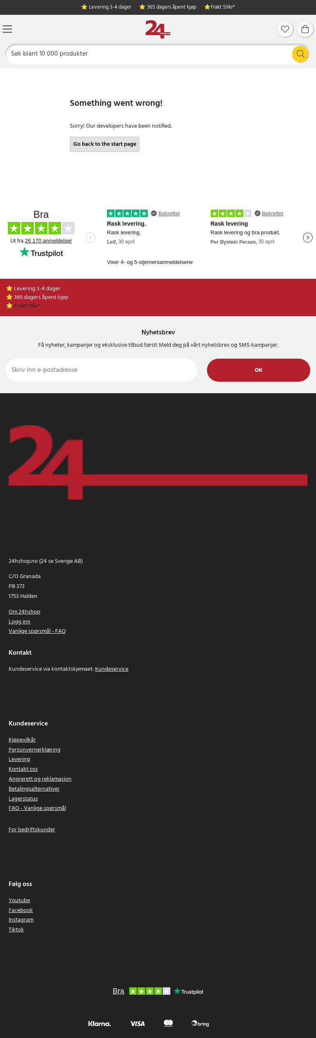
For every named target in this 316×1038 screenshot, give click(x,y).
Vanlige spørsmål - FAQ (37, 631)
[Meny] (7, 29)
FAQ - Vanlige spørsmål (37, 808)
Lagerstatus (23, 799)
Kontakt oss (23, 769)
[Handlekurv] (305, 29)
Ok (259, 370)
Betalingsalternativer (34, 789)
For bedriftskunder (32, 830)
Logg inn (19, 622)
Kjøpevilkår (22, 740)
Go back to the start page (104, 144)
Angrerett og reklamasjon (40, 779)
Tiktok (16, 930)
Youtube (19, 900)
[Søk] (158, 54)
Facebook (21, 910)
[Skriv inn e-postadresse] (101, 370)
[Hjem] (158, 29)
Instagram (21, 920)
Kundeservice (111, 669)
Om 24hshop (24, 612)
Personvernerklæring (34, 750)
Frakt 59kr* (223, 8)
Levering (19, 759)
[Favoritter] (285, 29)
